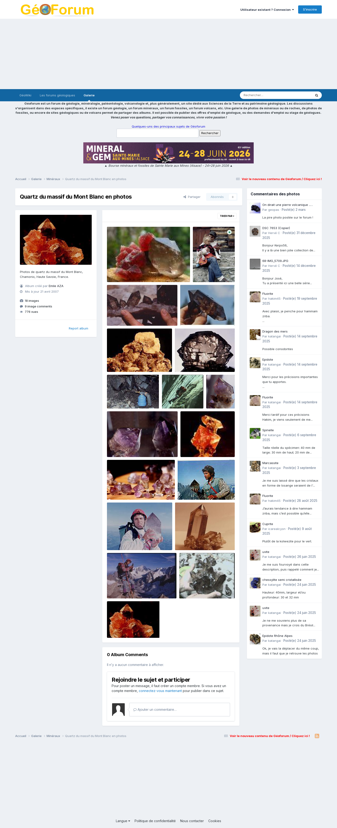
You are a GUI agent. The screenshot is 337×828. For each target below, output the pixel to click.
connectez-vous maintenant (160, 691)
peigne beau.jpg (190, 361)
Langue (123, 821)
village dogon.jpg (123, 315)
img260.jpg (205, 266)
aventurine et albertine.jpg (130, 446)
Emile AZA (56, 286)
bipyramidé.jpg (194, 315)
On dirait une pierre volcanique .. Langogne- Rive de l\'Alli (286, 205)
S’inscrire (310, 9)
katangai (274, 336)
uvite (265, 552)
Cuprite (267, 524)
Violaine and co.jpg (124, 489)
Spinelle (268, 430)
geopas (273, 210)
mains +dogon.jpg (196, 587)
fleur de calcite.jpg (124, 361)
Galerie (89, 97)
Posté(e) (294, 210)
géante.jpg (118, 539)
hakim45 (274, 298)
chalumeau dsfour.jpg (126, 397)
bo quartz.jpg (188, 539)
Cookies (214, 821)
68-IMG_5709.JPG (275, 261)
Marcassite (270, 463)
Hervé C (274, 233)
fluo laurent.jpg (121, 271)
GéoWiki (25, 95)
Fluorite (267, 293)
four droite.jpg (176, 397)
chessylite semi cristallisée (281, 580)
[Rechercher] (262, 95)
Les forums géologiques (57, 95)
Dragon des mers (275, 331)
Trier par (227, 216)
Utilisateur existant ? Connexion (267, 9)
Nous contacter (192, 821)
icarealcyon (277, 529)
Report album (78, 328)
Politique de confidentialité (155, 821)
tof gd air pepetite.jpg (197, 489)
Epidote (267, 359)
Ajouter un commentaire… (155, 709)
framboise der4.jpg (198, 446)
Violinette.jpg (219, 393)
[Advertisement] (168, 54)
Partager (192, 197)
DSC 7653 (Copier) (276, 228)
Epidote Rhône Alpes (277, 636)
